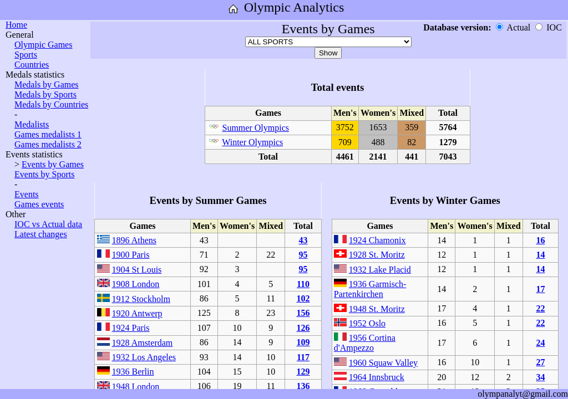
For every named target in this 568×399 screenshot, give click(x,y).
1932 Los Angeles (144, 357)
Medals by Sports (45, 94)
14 (540, 254)
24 (540, 342)
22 (540, 308)
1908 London (136, 284)
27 (540, 362)
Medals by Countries (51, 104)
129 (303, 371)
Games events (39, 204)
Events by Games (53, 164)
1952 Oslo (367, 323)
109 (303, 342)
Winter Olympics (252, 142)
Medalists (31, 124)
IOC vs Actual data (48, 224)
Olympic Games (43, 44)
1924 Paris (131, 327)
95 (302, 254)
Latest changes (40, 234)
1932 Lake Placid (380, 269)
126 (303, 327)
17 (540, 289)
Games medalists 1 (48, 134)
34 (540, 377)
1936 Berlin (133, 371)
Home (16, 24)
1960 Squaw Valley (383, 362)
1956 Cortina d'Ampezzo (364, 342)
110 (303, 284)
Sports (25, 54)
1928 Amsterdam (142, 342)
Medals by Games (46, 84)
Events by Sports (44, 174)
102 (303, 298)
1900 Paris (131, 254)
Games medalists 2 (48, 144)
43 (302, 240)
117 (303, 357)
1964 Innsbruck (376, 377)
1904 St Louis (137, 269)
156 (303, 313)
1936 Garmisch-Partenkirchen (370, 289)
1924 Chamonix (377, 240)
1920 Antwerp (137, 313)
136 (303, 386)
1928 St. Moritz (377, 254)
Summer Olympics (255, 127)
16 (540, 240)
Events (26, 194)
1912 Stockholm (141, 299)
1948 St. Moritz (377, 309)
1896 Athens (134, 240)
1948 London (136, 386)
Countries (31, 64)
